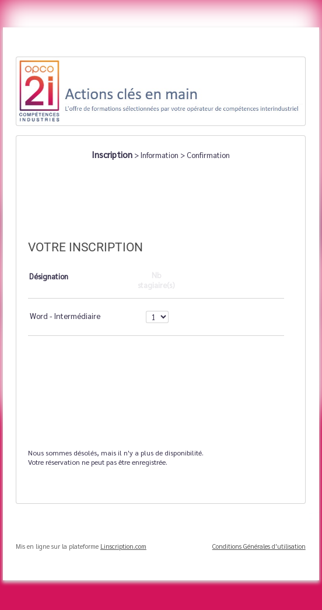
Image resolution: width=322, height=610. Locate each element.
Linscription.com (123, 546)
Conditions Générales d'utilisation (259, 546)
